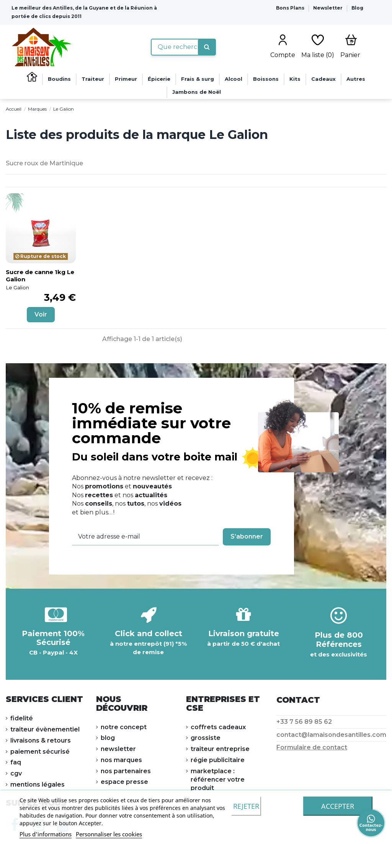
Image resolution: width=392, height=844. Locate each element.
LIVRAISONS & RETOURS (40, 740)
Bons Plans (290, 8)
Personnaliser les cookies (109, 834)
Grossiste (205, 737)
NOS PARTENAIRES (126, 771)
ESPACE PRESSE (124, 781)
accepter (337, 806)
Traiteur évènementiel (45, 729)
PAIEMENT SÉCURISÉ (40, 751)
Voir (40, 314)
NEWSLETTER (118, 749)
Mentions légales (37, 784)
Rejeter (246, 806)
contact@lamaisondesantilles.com (331, 734)
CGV (16, 773)
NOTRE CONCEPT (124, 727)
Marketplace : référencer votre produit (218, 779)
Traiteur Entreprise (220, 749)
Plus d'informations (46, 834)
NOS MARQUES (121, 760)
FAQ (15, 762)
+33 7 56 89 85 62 (304, 721)
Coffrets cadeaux (218, 727)
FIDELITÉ (21, 718)
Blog (357, 8)
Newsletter (328, 8)
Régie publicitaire (218, 760)
